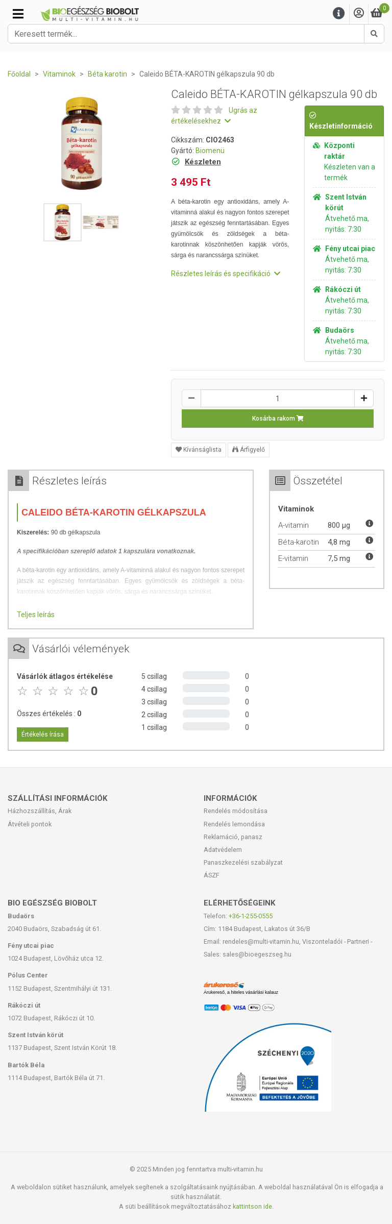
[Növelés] (364, 398)
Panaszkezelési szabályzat (243, 862)
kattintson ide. (253, 1206)
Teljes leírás (36, 614)
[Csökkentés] (191, 398)
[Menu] (339, 13)
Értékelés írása (42, 734)
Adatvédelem (223, 849)
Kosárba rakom (278, 418)
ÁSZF (211, 875)
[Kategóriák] (18, 14)
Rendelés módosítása (235, 811)
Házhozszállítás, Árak (39, 811)
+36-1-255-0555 (251, 916)
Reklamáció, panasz (233, 837)
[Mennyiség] (278, 398)
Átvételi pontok (30, 824)
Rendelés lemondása (234, 824)
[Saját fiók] (359, 13)
